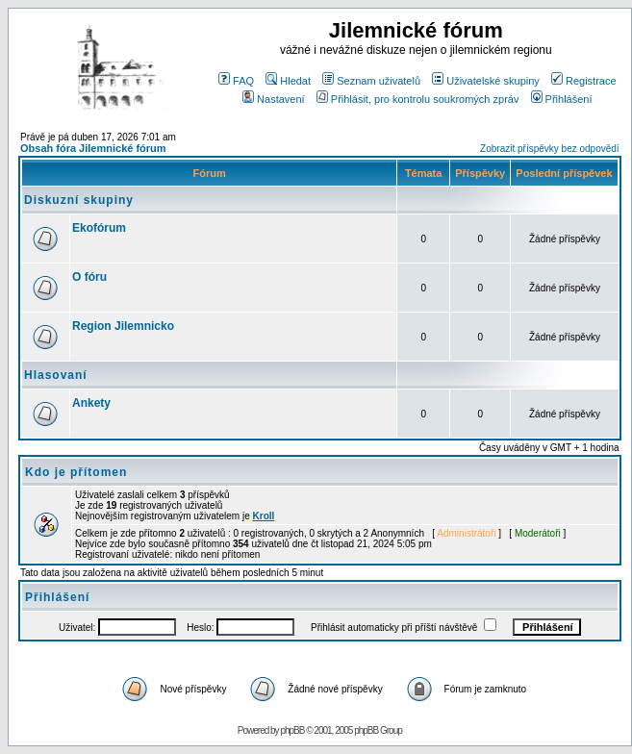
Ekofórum (99, 228)
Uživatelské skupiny (486, 81)
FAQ (236, 81)
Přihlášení (562, 99)
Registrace (584, 81)
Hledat (288, 81)
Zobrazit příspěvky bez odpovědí (549, 148)
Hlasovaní (56, 375)
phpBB (292, 730)
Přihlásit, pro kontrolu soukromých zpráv (417, 99)
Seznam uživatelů (371, 81)
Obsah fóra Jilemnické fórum (93, 148)
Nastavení (273, 99)
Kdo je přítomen (76, 472)
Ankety (91, 403)
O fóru (89, 277)
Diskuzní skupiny (79, 200)
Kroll (264, 516)
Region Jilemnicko (123, 326)
